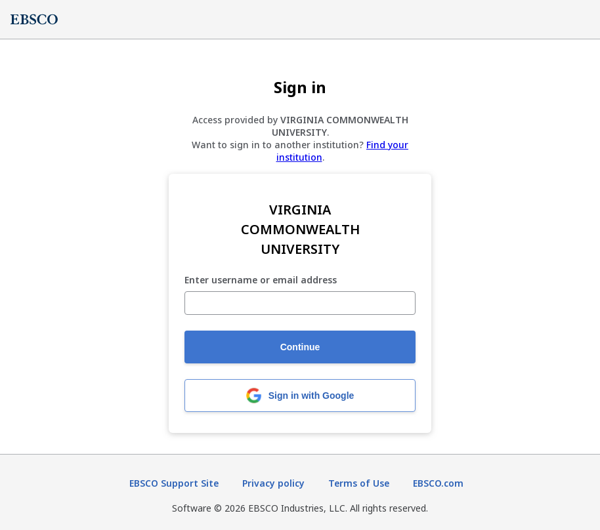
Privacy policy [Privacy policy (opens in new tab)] (273, 483)
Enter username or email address (260, 280)
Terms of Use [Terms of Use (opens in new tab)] (358, 483)
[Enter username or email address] (300, 303)
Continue (300, 347)
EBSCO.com (438, 483)
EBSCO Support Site (174, 483)
